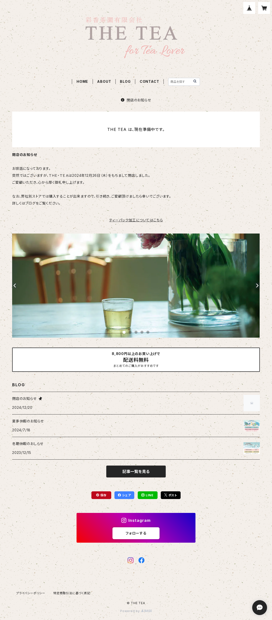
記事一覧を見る (136, 471)
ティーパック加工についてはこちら (136, 220)
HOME (82, 81)
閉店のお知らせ (136, 100)
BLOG (125, 81)
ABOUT (104, 81)
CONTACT (149, 81)
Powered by (136, 611)
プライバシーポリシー (30, 593)
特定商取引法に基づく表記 (71, 593)
